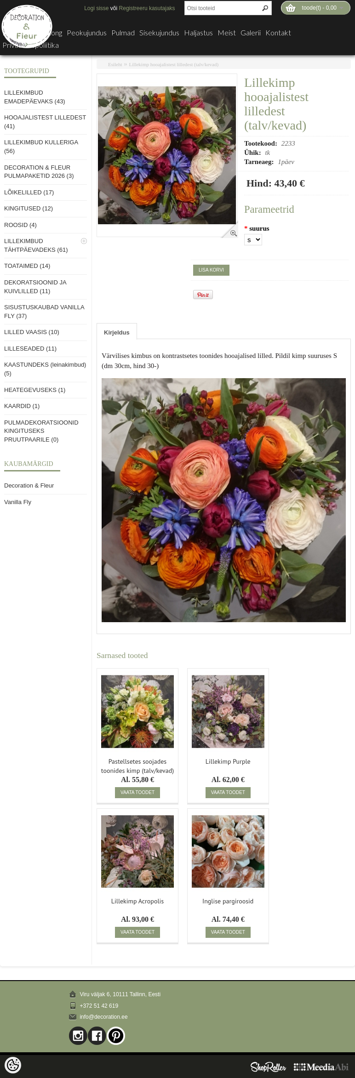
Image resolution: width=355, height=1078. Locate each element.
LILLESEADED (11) (30, 348)
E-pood (14, 32)
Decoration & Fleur (29, 485)
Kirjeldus (117, 332)
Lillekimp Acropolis (137, 901)
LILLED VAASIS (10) (31, 332)
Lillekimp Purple (228, 761)
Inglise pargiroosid (227, 901)
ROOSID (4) (20, 224)
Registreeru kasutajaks (147, 8)
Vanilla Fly (17, 502)
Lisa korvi (211, 269)
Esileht (115, 64)
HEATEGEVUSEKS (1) (34, 389)
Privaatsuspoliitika (30, 45)
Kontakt (278, 32)
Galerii (250, 32)
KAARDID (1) (22, 406)
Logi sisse (96, 8)
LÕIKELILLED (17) (29, 192)
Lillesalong (46, 32)
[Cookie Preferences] (13, 1065)
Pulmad (123, 32)
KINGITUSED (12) (28, 208)
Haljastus (198, 32)
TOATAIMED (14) (27, 265)
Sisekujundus (159, 32)
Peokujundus (87, 32)
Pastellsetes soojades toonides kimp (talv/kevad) (137, 765)
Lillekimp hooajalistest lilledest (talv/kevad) (174, 64)
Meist (227, 32)
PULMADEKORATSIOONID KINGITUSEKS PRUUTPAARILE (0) (41, 431)
